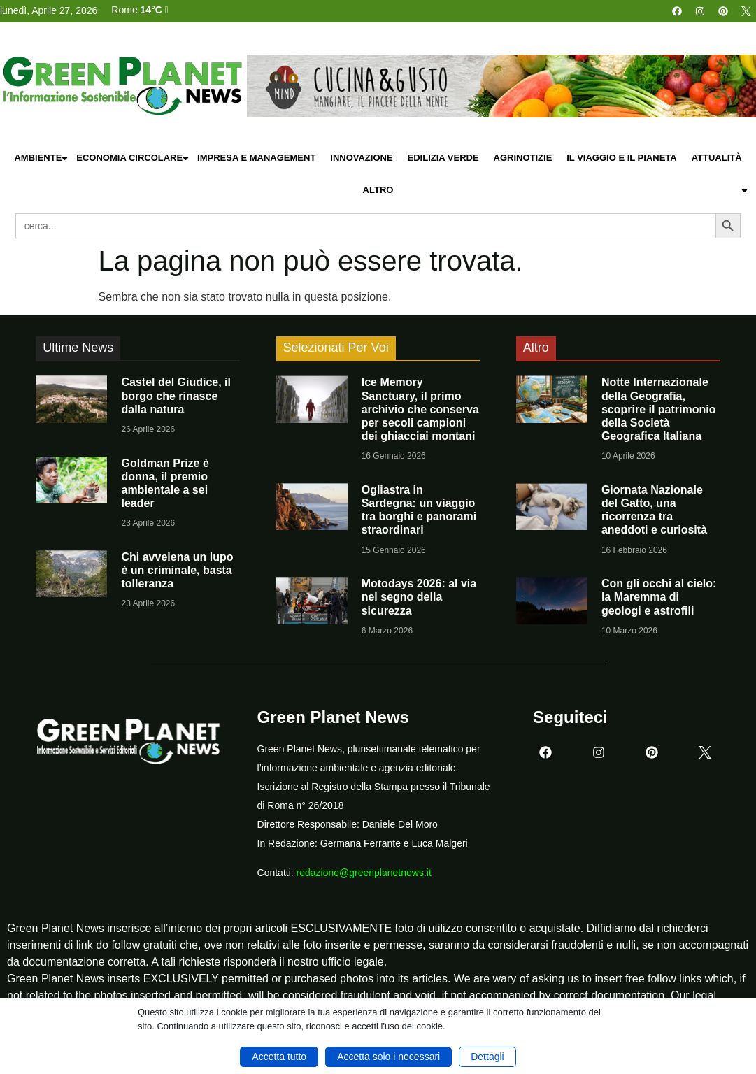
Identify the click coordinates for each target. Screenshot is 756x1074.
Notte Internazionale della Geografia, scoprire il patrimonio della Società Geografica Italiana (658, 409)
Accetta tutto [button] (279, 1056)
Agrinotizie (523, 157)
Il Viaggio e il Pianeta (621, 157)
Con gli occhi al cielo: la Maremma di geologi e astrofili (658, 597)
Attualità (717, 157)
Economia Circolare (133, 158)
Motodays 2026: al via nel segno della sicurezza (419, 597)
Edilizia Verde (443, 157)
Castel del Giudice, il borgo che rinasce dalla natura (176, 395)
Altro (556, 190)
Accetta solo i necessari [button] (388, 1056)
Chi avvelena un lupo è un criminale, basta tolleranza (177, 570)
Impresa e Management (256, 157)
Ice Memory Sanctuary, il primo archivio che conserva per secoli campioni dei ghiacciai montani (420, 409)
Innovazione (361, 157)
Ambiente (41, 158)
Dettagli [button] (487, 1056)
